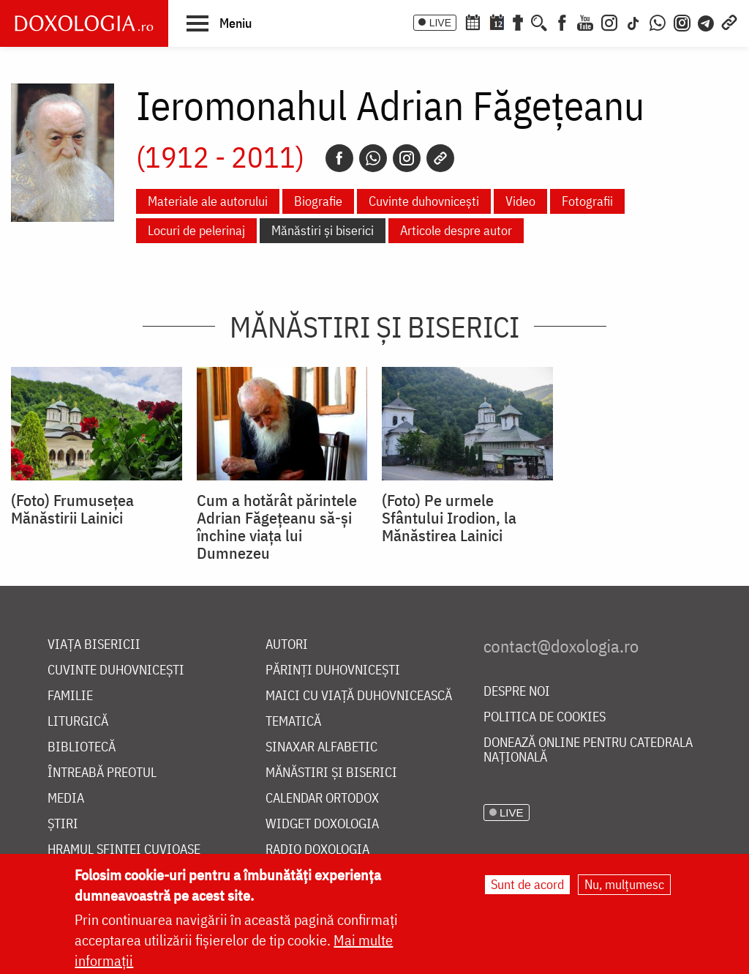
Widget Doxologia (322, 824)
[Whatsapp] (373, 158)
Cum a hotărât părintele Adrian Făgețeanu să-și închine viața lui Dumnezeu (277, 526)
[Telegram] (706, 21)
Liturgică (78, 721)
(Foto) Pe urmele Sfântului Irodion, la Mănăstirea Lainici (449, 517)
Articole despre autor (456, 230)
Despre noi (516, 691)
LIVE (440, 23)
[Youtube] (585, 21)
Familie (70, 696)
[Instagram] (609, 21)
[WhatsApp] (657, 21)
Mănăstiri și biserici (322, 230)
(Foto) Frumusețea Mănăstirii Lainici (72, 509)
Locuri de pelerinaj (196, 230)
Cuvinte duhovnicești (424, 201)
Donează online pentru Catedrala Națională (588, 750)
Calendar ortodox (322, 798)
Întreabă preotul (102, 773)
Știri (63, 824)
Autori (287, 645)
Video (520, 201)
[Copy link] (440, 158)
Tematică (293, 721)
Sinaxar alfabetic (321, 747)
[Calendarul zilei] (496, 21)
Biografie (318, 201)
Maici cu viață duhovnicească (359, 696)
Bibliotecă (82, 747)
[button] (219, 22)
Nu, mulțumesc (624, 884)
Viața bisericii (94, 645)
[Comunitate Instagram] (682, 21)
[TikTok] (633, 21)
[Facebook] (562, 21)
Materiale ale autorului (208, 201)
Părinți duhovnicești (333, 670)
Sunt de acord (527, 884)
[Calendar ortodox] (472, 21)
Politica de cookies (544, 717)
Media (66, 798)
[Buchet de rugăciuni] (518, 21)
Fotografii (587, 201)
